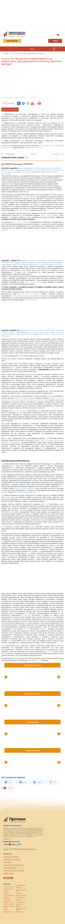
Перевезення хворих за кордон (9, 906)
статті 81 (53, 398)
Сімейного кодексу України (24, 398)
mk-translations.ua (20, 901)
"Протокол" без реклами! (11, 859)
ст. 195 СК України (28, 196)
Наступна (56, 154)
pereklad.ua (18, 887)
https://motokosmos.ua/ (9, 895)
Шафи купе (18, 906)
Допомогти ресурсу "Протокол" (14, 870)
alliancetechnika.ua (8, 888)
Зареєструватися (11, 41)
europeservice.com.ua (8, 904)
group (23, 782)
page (8, 782)
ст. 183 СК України (30, 294)
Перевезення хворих (21, 895)
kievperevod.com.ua (8, 911)
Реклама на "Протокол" (11, 857)
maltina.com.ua (19, 904)
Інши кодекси (32, 97)
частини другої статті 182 (23, 400)
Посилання (18, 899)
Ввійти (55, 41)
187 (49, 651)
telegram (38, 782)
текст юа (5, 909)
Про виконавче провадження (25, 488)
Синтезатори (6, 897)
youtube (8, 788)
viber (52, 782)
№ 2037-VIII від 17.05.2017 (33, 147)
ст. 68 (41, 440)
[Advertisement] (33, 14)
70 (45, 440)
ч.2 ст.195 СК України (19, 411)
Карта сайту (7, 862)
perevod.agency (7, 899)
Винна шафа (19, 893)
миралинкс (6, 891)
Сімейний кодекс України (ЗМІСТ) (13, 97)
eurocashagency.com (21, 885)
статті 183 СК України (41, 400)
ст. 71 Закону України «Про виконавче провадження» (30, 296)
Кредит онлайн (8, 873)
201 (38, 660)
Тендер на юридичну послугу (13, 865)
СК (48, 549)
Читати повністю (31, 300)
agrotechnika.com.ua (8, 901)
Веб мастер (6, 893)
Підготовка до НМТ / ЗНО (21, 890)
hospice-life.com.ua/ (20, 897)
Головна (5, 53)
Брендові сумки (19, 911)
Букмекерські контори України (21, 909)
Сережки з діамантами (8, 886)
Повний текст (7, 839)
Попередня (9, 154)
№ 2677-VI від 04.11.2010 (47, 145)
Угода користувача (9, 868)
